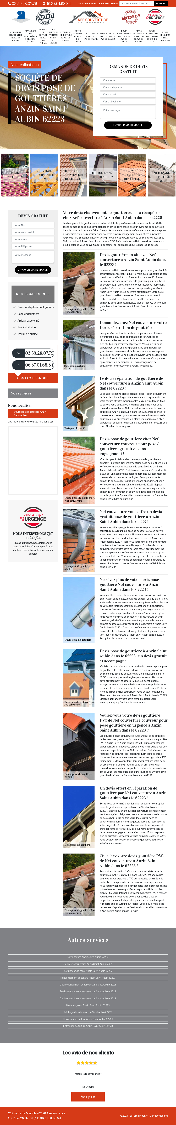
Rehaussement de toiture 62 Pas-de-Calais (108, 36)
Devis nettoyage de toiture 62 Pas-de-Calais (139, 36)
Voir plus (88, 1097)
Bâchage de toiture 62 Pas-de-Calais (43, 36)
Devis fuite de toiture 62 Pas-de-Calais (53, 36)
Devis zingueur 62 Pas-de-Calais (165, 36)
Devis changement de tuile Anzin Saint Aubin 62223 (88, 984)
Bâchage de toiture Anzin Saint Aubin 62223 (88, 1012)
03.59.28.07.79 (22, 3)
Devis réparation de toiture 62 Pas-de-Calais (152, 36)
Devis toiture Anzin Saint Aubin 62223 (88, 957)
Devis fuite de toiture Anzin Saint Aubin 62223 (88, 1019)
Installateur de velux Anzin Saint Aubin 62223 (88, 971)
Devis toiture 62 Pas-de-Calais (77, 36)
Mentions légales (159, 1115)
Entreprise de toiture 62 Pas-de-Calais (66, 36)
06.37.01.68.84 (57, 3)
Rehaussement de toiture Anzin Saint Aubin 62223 (88, 977)
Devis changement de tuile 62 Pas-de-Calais (124, 36)
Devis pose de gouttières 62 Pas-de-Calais (30, 36)
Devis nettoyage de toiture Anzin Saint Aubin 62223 (88, 991)
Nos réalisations (25, 65)
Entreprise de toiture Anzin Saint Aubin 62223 (88, 1026)
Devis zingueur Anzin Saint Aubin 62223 (88, 1005)
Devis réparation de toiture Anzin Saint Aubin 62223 (88, 998)
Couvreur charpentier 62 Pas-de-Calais (15, 36)
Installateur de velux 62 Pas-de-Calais (91, 36)
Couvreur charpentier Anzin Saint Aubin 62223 (88, 964)
